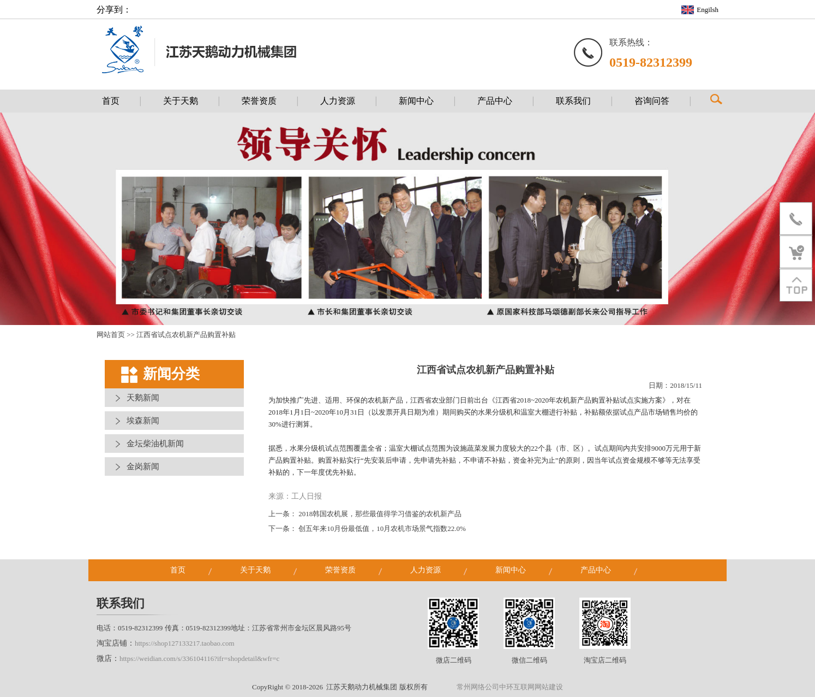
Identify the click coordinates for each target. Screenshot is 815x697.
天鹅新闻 (143, 397)
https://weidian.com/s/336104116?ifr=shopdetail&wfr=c (199, 658)
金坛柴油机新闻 (155, 443)
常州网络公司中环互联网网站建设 (510, 687)
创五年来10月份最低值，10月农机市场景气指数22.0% (382, 528)
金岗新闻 (143, 466)
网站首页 (111, 334)
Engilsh (707, 9)
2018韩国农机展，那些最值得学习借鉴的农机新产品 (380, 514)
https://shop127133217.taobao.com (185, 643)
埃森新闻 (143, 420)
